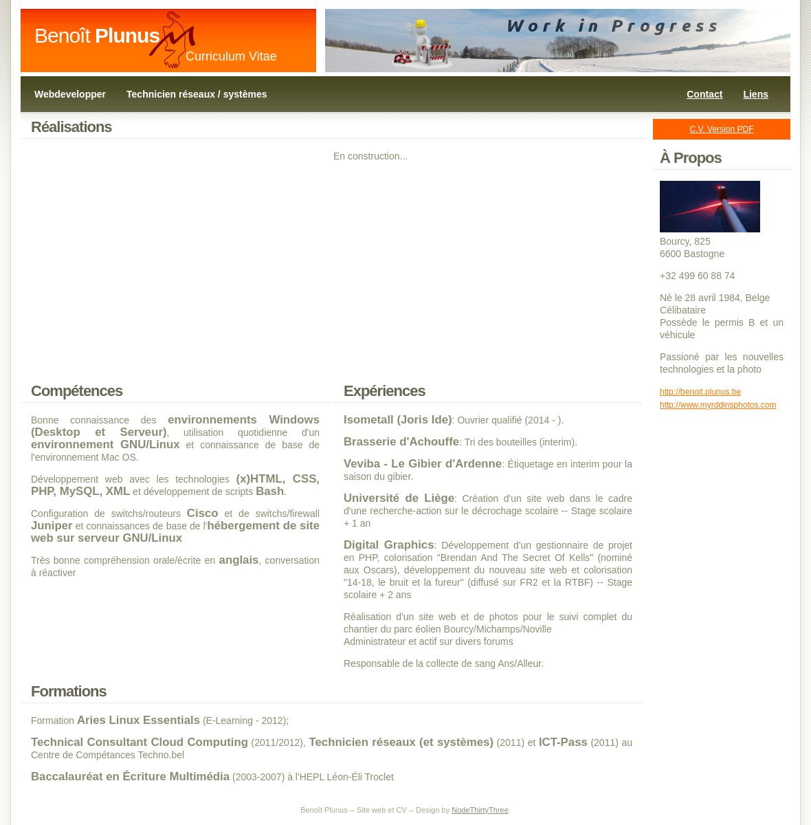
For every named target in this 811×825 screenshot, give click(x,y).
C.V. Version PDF (722, 129)
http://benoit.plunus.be (700, 392)
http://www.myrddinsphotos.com (718, 405)
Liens (755, 94)
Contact (704, 94)
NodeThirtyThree (480, 810)
